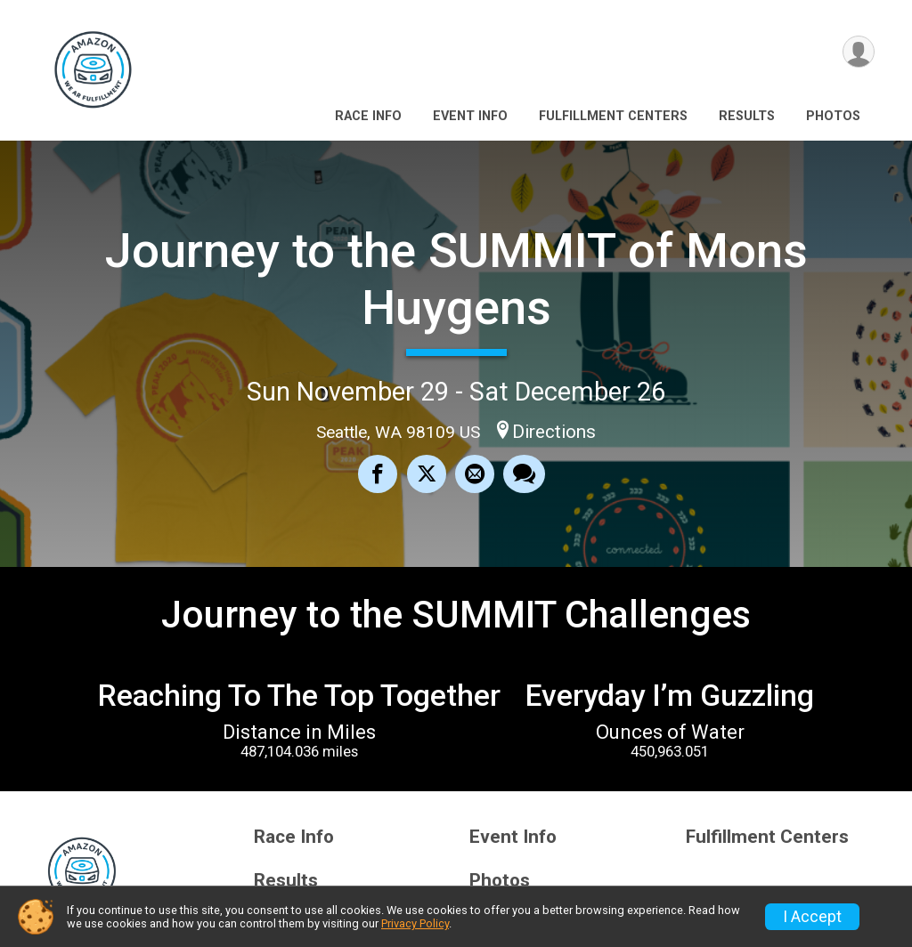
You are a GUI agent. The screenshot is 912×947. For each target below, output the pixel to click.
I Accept (812, 917)
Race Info (368, 116)
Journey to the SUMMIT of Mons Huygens (456, 279)
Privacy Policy (415, 923)
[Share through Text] (524, 474)
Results (747, 116)
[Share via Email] (474, 474)
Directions (554, 431)
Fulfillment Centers (613, 116)
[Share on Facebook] (378, 474)
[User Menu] (858, 52)
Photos (833, 116)
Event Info (470, 116)
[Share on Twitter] (426, 474)
